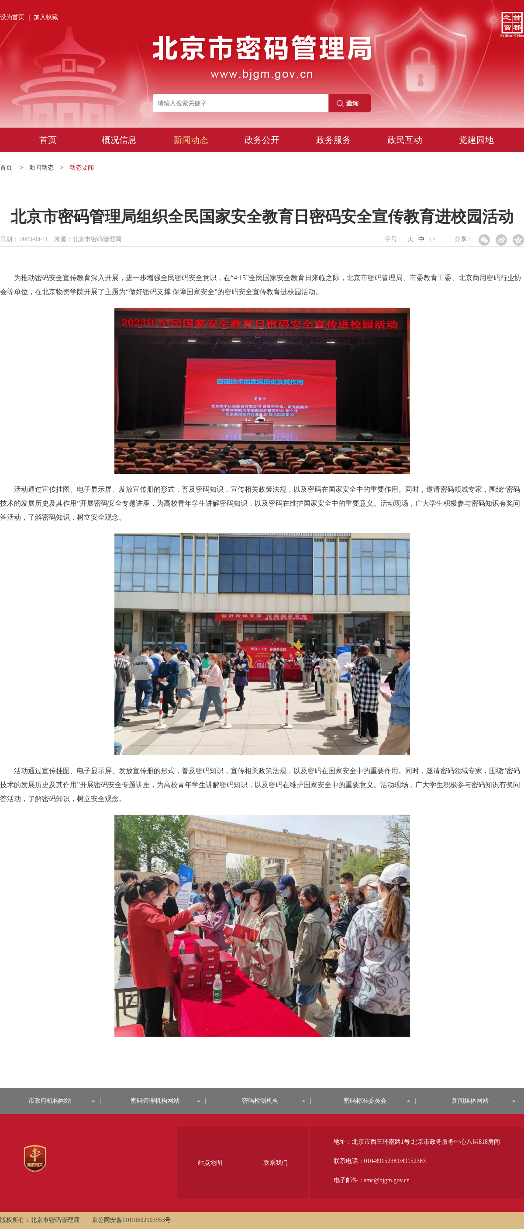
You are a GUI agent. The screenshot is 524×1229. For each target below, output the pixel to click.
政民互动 (404, 140)
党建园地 (476, 140)
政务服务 (333, 140)
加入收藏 (46, 17)
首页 (48, 140)
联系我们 (275, 1163)
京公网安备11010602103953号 (131, 1220)
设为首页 (12, 17)
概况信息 (119, 140)
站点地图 (210, 1163)
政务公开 (262, 140)
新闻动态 (190, 140)
